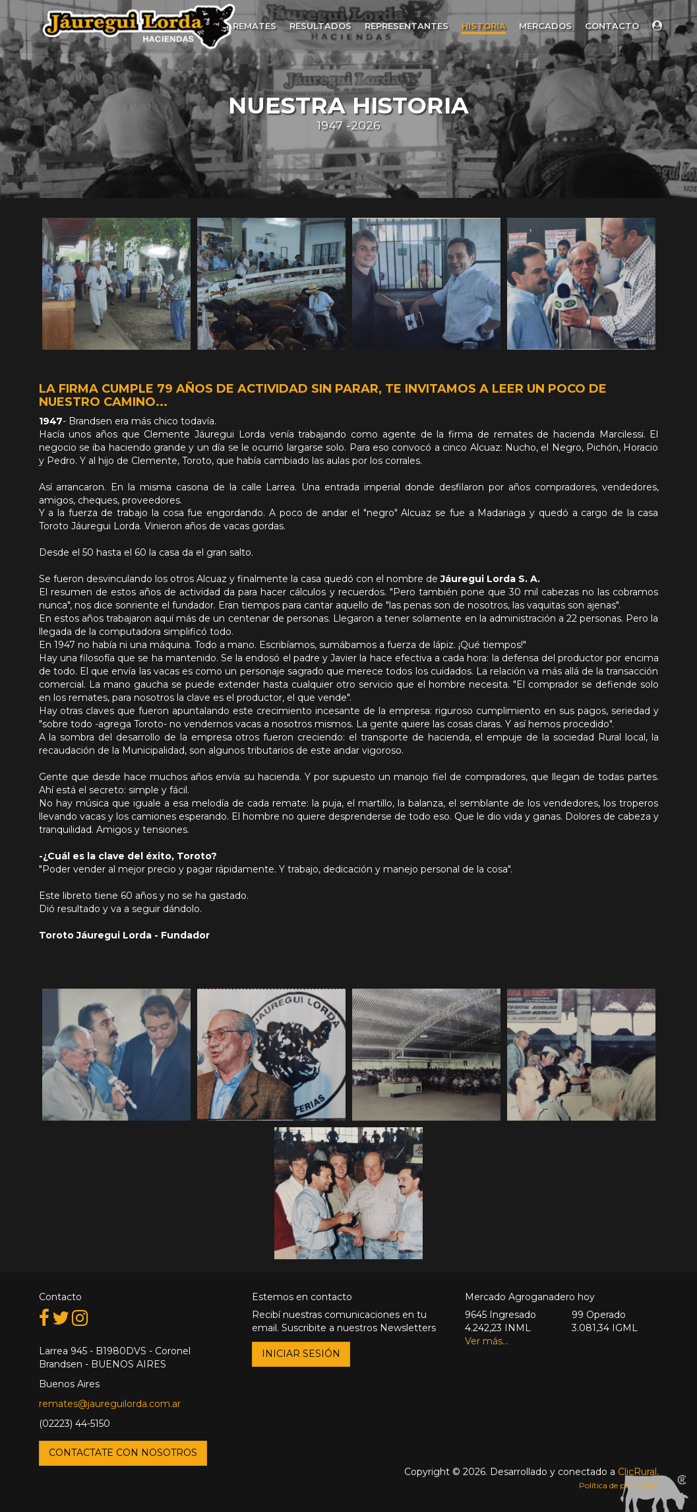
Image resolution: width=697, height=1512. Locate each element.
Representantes (406, 25)
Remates (254, 25)
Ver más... (486, 1341)
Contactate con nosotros (123, 1453)
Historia (484, 25)
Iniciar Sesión (301, 1354)
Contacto (612, 25)
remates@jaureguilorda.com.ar (110, 1404)
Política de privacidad (619, 1485)
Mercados (545, 25)
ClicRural (637, 1472)
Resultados (320, 25)
